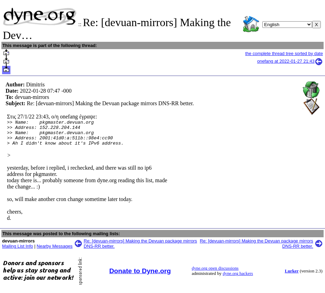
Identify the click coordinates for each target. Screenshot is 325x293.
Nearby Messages (54, 251)
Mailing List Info (17, 251)
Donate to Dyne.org (140, 276)
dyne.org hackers (238, 278)
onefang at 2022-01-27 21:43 (290, 61)
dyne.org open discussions (215, 273)
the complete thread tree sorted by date (284, 53)
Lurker (292, 276)
